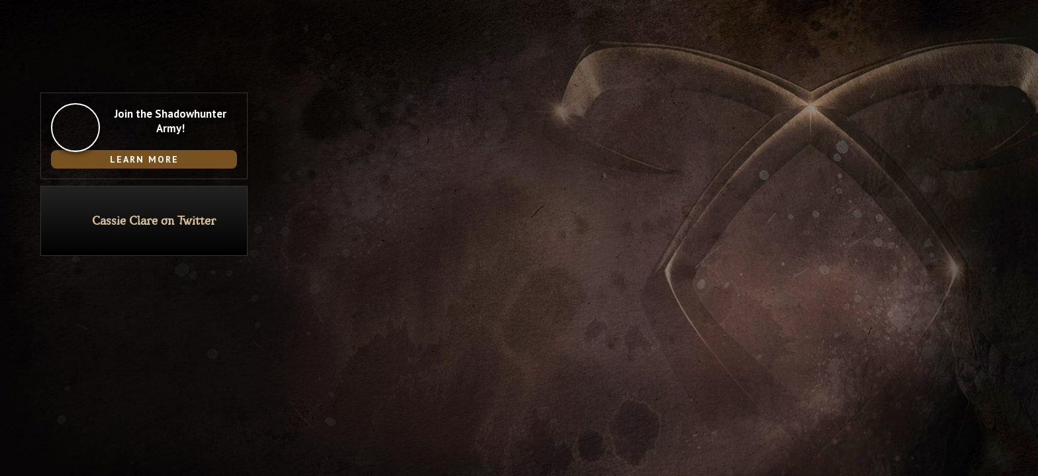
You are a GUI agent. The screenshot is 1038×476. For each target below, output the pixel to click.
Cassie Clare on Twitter (154, 221)
